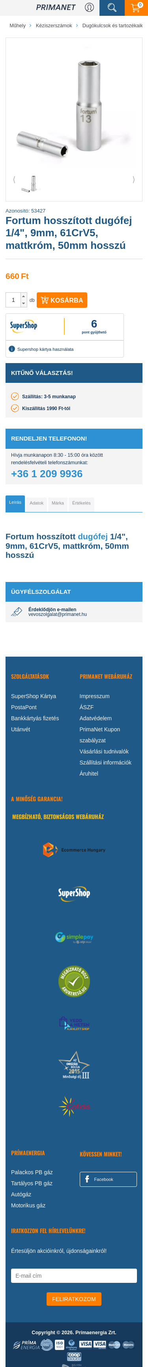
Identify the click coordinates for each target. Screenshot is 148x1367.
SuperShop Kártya (33, 696)
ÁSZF (87, 707)
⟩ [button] (133, 179)
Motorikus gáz (28, 1205)
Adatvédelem (96, 718)
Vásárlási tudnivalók (104, 751)
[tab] (15, 503)
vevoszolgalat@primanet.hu (57, 614)
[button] (24, 296)
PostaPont (24, 707)
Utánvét (20, 729)
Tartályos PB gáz (31, 1183)
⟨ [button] (14, 179)
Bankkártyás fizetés (35, 718)
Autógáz (21, 1194)
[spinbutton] (13, 300)
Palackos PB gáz (32, 1172)
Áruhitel (89, 773)
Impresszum (95, 696)
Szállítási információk (106, 762)
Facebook (97, 1178)
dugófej (93, 536)
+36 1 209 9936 (46, 474)
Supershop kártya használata (41, 349)
